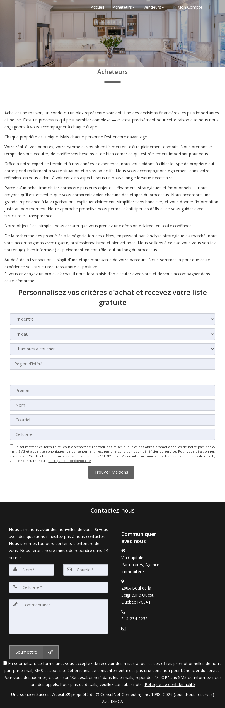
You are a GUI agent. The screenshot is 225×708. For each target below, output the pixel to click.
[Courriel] (112, 420)
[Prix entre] (112, 319)
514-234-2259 (134, 618)
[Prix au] (112, 334)
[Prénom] (112, 390)
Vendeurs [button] (154, 7)
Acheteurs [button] (124, 7)
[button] (111, 472)
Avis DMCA (112, 701)
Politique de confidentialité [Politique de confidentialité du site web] (69, 460)
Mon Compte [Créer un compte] (187, 7)
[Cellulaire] (112, 434)
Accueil (97, 7)
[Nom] (112, 405)
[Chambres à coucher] (112, 349)
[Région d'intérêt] (112, 364)
